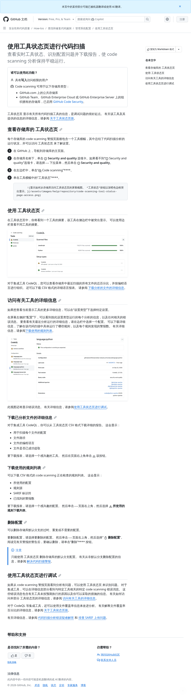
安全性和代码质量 (19, 28)
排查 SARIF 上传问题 (92, 618)
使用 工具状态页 (25, 210)
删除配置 (17, 522)
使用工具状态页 (104, 28)
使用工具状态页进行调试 (90, 407)
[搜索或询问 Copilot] (113, 19)
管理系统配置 (83, 28)
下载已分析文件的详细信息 (32, 417)
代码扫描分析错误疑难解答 (56, 618)
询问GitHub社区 (108, 654)
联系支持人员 (106, 660)
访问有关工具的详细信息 (34, 300)
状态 (53, 685)
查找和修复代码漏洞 (59, 28)
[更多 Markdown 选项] (179, 49)
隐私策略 (11, 662)
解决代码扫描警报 (39, 561)
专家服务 (72, 685)
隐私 (45, 685)
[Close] (180, 6)
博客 (83, 685)
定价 (61, 685)
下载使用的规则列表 (38, 331)
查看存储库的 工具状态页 (34, 129)
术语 (37, 685)
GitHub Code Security (68, 102)
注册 (182, 19)
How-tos (39, 28)
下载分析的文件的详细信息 (106, 288)
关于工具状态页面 (62, 118)
